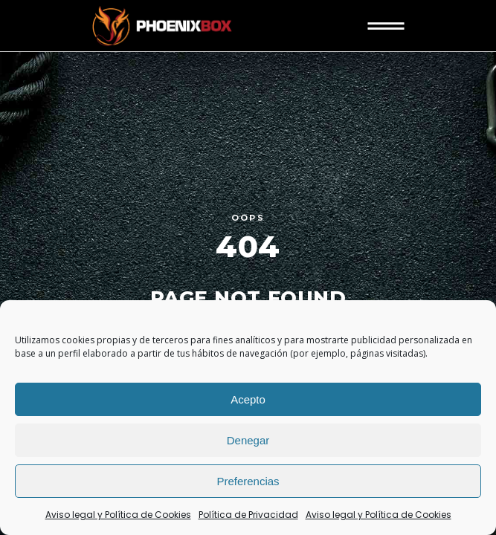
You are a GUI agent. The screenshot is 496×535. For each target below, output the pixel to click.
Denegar (248, 440)
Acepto (248, 399)
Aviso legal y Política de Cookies (118, 514)
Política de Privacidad (248, 514)
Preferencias (247, 481)
